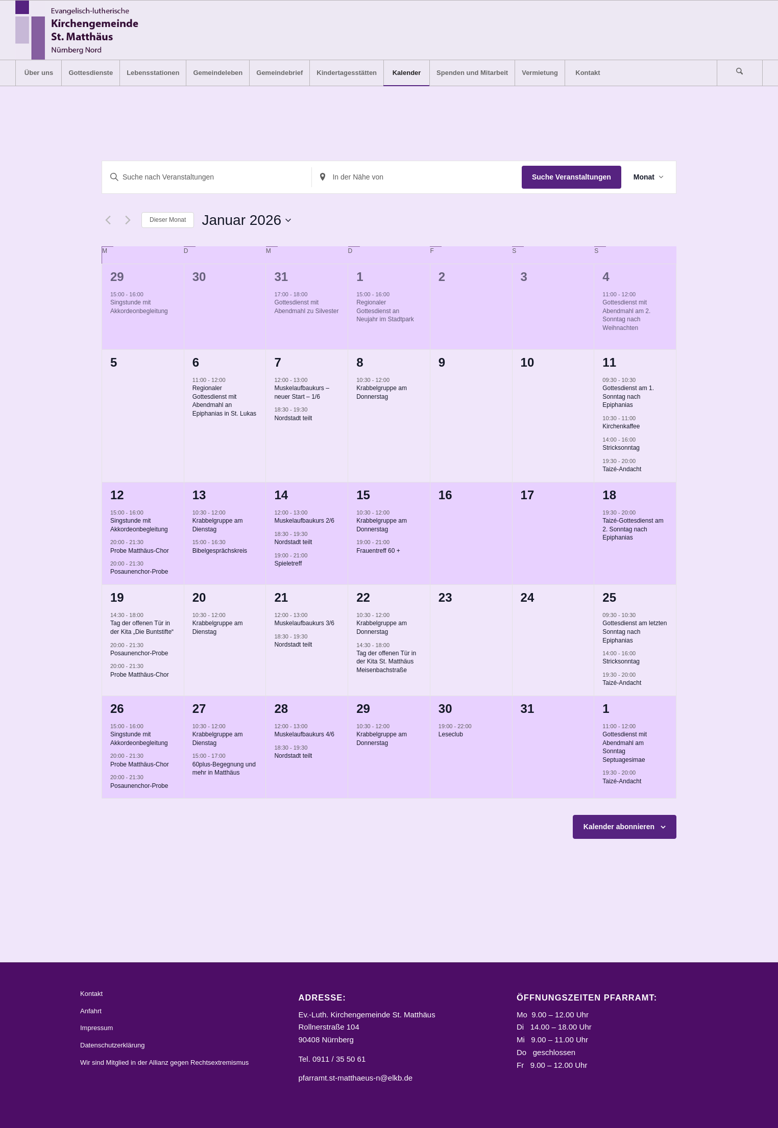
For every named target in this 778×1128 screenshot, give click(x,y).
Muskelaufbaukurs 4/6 (304, 734)
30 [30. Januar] (445, 708)
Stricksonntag (621, 447)
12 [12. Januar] (117, 495)
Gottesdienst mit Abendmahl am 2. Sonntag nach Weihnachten (626, 315)
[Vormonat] (108, 220)
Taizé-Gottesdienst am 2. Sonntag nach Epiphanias (632, 529)
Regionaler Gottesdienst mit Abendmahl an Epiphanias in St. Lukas (224, 400)
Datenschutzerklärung (112, 1045)
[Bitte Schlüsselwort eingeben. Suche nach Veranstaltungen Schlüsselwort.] (206, 177)
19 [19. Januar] (117, 597)
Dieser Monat (168, 219)
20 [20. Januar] (199, 597)
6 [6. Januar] (195, 362)
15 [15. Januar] (363, 495)
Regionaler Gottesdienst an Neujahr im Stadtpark (385, 311)
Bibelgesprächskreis (219, 550)
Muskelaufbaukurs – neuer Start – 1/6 (301, 392)
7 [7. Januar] (277, 362)
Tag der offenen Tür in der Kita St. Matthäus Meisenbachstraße (386, 662)
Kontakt (91, 993)
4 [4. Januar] (605, 277)
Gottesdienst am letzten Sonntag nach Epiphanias (634, 632)
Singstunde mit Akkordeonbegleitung (139, 307)
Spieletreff (288, 563)
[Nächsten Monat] (127, 220)
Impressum (96, 1028)
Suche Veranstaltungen (571, 177)
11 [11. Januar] (609, 362)
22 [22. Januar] (363, 597)
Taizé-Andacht (621, 469)
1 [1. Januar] (359, 277)
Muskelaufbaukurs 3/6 (304, 623)
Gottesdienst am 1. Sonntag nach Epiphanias (628, 396)
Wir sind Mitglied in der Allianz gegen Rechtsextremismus (164, 1062)
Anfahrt (91, 1011)
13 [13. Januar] (199, 495)
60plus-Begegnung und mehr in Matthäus (224, 769)
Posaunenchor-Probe (139, 571)
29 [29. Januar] (363, 708)
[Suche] (740, 73)
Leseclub (451, 734)
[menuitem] (38, 73)
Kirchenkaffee (621, 426)
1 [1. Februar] (605, 708)
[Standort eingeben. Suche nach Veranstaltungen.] (416, 177)
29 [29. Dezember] (117, 277)
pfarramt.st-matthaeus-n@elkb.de (356, 1077)
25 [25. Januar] (609, 597)
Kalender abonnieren (619, 827)
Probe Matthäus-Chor (139, 550)
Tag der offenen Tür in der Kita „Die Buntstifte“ (142, 627)
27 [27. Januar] (199, 708)
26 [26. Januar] (117, 708)
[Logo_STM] (79, 30)
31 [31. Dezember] (281, 277)
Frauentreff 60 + (378, 550)
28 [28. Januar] (281, 708)
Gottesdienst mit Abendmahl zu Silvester (306, 307)
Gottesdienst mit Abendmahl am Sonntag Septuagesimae (624, 747)
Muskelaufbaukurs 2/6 (304, 520)
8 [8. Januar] (359, 362)
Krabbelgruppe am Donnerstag (381, 392)
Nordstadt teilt (293, 418)
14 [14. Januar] (281, 495)
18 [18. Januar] (609, 495)
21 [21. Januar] (281, 597)
